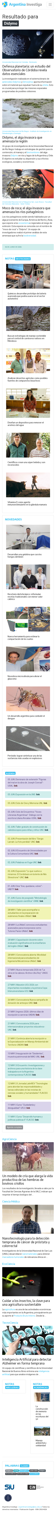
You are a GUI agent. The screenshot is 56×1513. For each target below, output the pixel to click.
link (15, 786)
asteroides (7, 82)
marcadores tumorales (13, 1257)
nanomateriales (29, 1254)
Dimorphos (28, 82)
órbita (45, 85)
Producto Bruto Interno (24, 1316)
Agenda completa (14, 1127)
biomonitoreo (33, 152)
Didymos (17, 82)
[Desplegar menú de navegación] (50, 4)
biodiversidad (29, 235)
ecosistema (24, 223)
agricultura (10, 1309)
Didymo (14, 155)
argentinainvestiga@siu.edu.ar (30, 1507)
